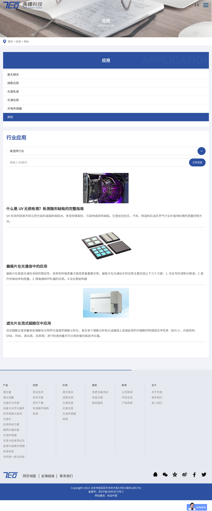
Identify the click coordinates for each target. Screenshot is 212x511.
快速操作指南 (41, 408)
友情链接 (47, 476)
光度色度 (13, 91)
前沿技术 (38, 392)
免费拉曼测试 (100, 392)
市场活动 (127, 397)
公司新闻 (127, 392)
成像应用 (13, 83)
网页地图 (29, 476)
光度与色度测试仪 (14, 440)
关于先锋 (157, 392)
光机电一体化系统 (14, 456)
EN (197, 5)
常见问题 (97, 397)
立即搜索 (197, 162)
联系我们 (157, 397)
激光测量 (8, 397)
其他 (26, 41)
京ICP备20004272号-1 (111, 491)
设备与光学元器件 (14, 408)
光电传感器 (14, 108)
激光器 (7, 392)
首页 (10, 41)
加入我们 (157, 403)
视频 (35, 413)
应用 (18, 41)
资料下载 (38, 403)
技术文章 (38, 397)
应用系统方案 (11, 424)
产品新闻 (127, 403)
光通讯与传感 (11, 403)
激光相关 (13, 74)
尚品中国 (112, 495)
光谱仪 (7, 419)
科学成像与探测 (12, 413)
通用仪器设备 (11, 430)
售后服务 (97, 403)
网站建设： (101, 495)
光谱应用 (13, 100)
